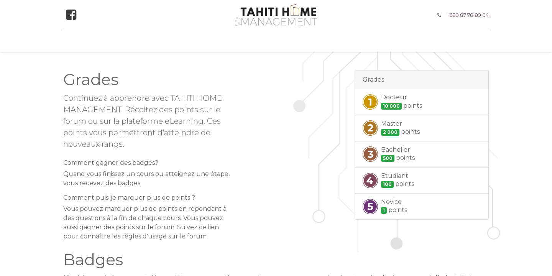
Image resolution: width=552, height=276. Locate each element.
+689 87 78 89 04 (468, 15)
